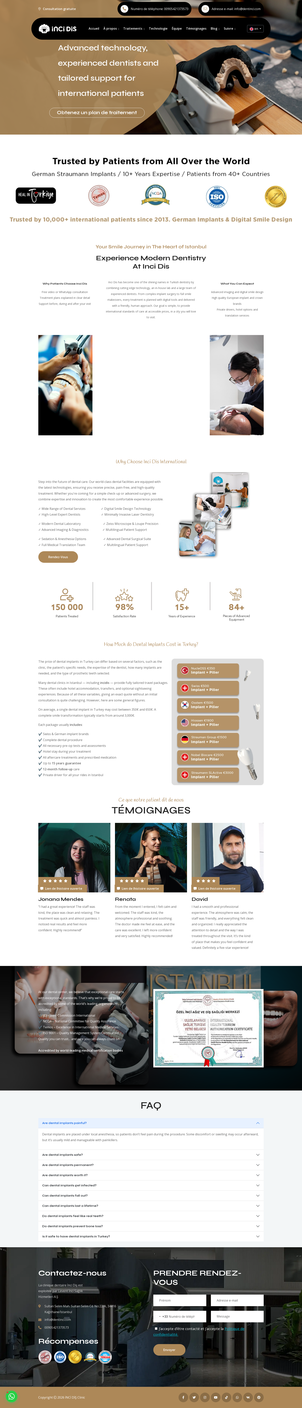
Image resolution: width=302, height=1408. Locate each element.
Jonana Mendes (60, 899)
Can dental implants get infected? (69, 1185)
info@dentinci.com (247, 9)
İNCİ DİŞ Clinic (75, 1397)
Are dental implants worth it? (65, 1175)
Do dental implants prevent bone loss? (72, 1226)
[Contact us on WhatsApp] (11, 1396)
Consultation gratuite (59, 9)
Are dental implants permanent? (68, 1165)
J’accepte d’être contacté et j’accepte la (198, 1331)
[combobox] (161, 1316)
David (200, 899)
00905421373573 (176, 9)
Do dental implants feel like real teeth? (72, 1216)
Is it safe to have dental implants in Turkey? (76, 1236)
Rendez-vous (58, 557)
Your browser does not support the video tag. (184, 384)
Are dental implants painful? (64, 1123)
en (254, 29)
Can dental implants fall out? (65, 1195)
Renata (125, 899)
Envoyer (169, 1350)
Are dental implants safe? (62, 1155)
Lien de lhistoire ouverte (61, 888)
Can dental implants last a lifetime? (70, 1206)
